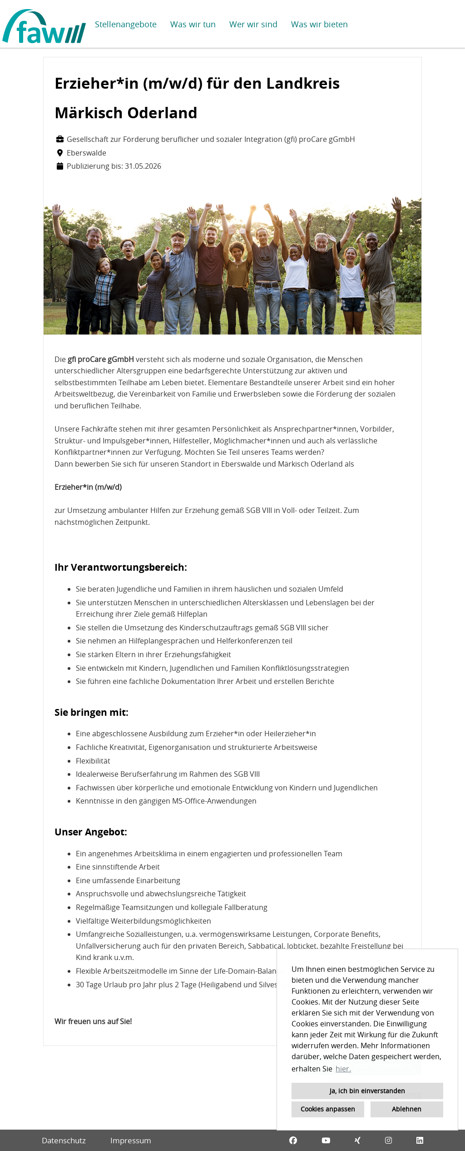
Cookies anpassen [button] (328, 1109)
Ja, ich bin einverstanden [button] (367, 1090)
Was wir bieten (319, 24)
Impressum (130, 1140)
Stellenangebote (126, 24)
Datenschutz (64, 1140)
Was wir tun (193, 24)
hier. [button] (343, 1069)
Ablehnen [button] (406, 1109)
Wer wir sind (253, 24)
